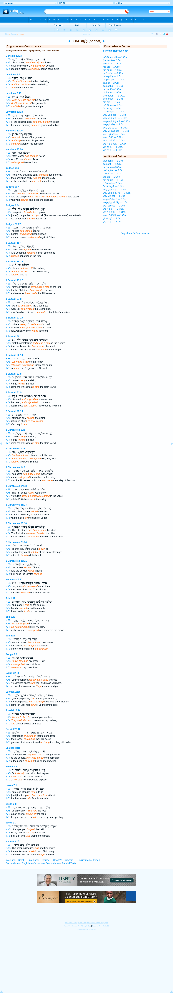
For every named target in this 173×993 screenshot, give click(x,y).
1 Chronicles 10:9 (15, 448)
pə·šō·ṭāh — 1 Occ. (113, 98)
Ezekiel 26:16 (13, 729)
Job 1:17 (10, 598)
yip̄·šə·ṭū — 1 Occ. (113, 147)
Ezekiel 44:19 (13, 748)
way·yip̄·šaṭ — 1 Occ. (114, 124)
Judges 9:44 (12, 186)
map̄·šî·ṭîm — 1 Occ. (114, 79)
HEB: (8, 59)
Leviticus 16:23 (14, 112)
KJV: (8, 65)
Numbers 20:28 (14, 149)
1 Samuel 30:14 (14, 355)
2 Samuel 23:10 (14, 411)
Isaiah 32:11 (12, 673)
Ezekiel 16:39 (13, 691)
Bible (7, 34)
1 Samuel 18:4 (13, 243)
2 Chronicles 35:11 (16, 561)
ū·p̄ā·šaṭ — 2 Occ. (112, 108)
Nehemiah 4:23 (14, 579)
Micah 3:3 (11, 822)
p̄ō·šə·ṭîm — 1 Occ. (113, 63)
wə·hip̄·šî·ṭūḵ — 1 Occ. (115, 143)
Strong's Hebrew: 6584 (116, 50)
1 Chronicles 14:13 (16, 486)
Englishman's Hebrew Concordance (41, 863)
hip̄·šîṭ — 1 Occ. (111, 66)
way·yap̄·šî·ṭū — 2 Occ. (115, 118)
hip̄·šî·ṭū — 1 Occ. (112, 70)
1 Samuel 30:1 (13, 336)
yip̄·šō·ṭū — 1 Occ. (113, 150)
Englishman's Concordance (135, 233)
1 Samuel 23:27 (14, 280)
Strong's (14, 34)
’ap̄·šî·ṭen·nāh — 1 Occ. (115, 57)
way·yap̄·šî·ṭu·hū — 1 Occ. (117, 121)
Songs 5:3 (11, 654)
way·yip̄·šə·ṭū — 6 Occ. (115, 127)
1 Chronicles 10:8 (15, 429)
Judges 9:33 (12, 168)
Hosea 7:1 (11, 785)
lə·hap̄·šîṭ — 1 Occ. (113, 76)
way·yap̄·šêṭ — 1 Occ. (114, 114)
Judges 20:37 (13, 224)
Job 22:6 (10, 635)
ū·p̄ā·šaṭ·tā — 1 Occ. (114, 111)
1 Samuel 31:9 (13, 392)
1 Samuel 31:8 (13, 373)
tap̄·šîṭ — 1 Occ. (111, 102)
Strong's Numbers (63, 860)
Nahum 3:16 (12, 841)
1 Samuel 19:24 (14, 261)
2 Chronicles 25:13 (16, 504)
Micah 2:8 (11, 804)
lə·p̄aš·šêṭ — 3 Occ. (113, 73)
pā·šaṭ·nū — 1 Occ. (113, 86)
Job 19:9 (10, 617)
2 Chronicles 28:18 (16, 523)
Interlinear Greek (15, 860)
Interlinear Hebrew (39, 860)
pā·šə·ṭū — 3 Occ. (112, 92)
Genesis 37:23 (14, 56)
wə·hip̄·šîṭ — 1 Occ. (113, 137)
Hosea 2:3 (11, 766)
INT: (8, 69)
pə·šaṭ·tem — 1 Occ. (114, 95)
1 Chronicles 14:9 (15, 467)
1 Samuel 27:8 (13, 299)
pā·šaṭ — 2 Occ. (111, 83)
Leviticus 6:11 (13, 93)
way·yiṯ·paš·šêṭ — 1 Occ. (116, 131)
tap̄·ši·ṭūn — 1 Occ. (113, 105)
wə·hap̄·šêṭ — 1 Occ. (114, 134)
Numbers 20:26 (14, 130)
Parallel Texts (69, 863)
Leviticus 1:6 (13, 74)
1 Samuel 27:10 (14, 317)
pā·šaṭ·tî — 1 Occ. (112, 89)
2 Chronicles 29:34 (16, 542)
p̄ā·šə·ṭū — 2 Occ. (112, 60)
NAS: (8, 62)
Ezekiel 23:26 (13, 710)
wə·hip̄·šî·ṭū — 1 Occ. (114, 140)
